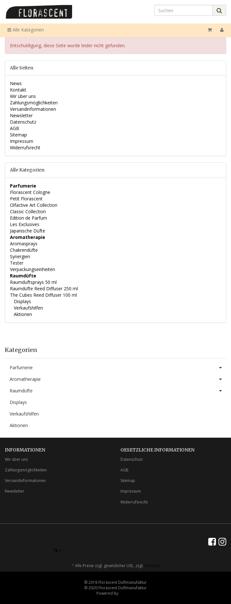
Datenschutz (23, 122)
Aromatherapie (118, 379)
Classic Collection (28, 211)
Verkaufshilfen (27, 308)
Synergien (20, 256)
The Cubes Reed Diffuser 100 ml (43, 295)
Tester (16, 263)
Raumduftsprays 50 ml (33, 282)
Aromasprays (23, 244)
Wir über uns (23, 96)
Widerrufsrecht (25, 147)
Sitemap (18, 135)
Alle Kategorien (25, 30)
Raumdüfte (118, 391)
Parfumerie (118, 367)
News (16, 83)
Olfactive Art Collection (33, 205)
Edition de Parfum (28, 218)
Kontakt (18, 90)
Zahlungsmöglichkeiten (34, 103)
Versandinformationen (33, 109)
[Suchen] (183, 10)
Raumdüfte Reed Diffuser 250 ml (44, 288)
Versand (152, 565)
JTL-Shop (127, 593)
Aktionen (22, 314)
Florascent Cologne (30, 192)
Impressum (21, 141)
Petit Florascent (26, 199)
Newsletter (21, 115)
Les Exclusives (24, 224)
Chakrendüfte (24, 250)
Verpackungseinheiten (32, 269)
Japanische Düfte (27, 231)
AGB (14, 128)
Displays (21, 301)
